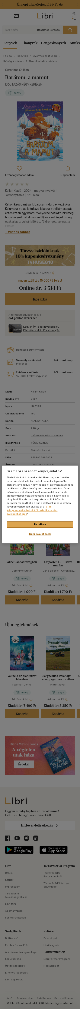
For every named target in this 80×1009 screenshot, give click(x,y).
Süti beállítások (40, 534)
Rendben (40, 524)
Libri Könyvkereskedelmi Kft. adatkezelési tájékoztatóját (32, 510)
